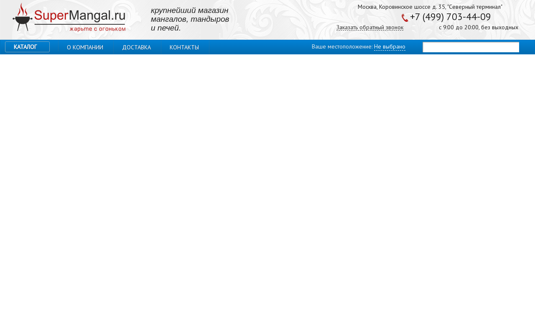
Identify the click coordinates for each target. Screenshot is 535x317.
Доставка (136, 47)
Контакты (184, 47)
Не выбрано (389, 46)
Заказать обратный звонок (369, 27)
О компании (85, 47)
